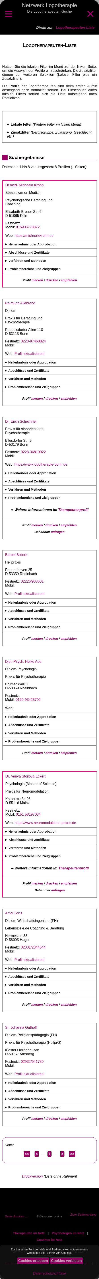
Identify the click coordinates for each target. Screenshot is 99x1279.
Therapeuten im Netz (29, 1233)
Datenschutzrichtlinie (49, 1273)
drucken (52, 280)
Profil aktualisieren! (29, 354)
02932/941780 (32, 1061)
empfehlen (69, 280)
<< (27, 1154)
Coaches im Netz (49, 1240)
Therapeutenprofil (73, 510)
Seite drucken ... (16, 1216)
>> (72, 1154)
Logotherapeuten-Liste (75, 27)
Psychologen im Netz (68, 1233)
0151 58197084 (28, 814)
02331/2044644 (33, 947)
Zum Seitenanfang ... (83, 1216)
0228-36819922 (33, 452)
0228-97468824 (33, 341)
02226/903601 (32, 581)
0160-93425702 (28, 700)
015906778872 (28, 227)
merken (37, 280)
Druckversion (32, 1176)
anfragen (58, 532)
